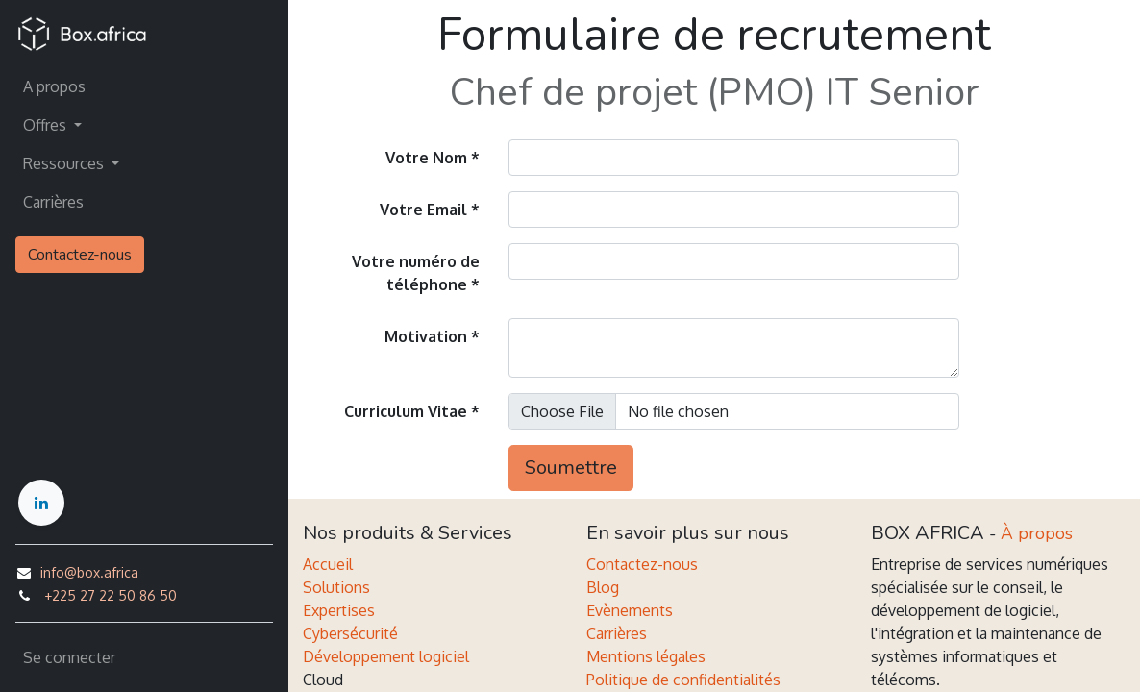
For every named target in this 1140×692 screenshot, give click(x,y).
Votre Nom (426, 157)
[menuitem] (144, 86)
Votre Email (423, 209)
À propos (1037, 533)
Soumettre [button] (571, 468)
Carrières (616, 633)
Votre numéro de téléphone (416, 273)
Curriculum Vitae (405, 411)
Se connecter (69, 657)
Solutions (336, 587)
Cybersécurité (350, 633)
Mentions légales (646, 656)
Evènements (629, 610)
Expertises (339, 610)
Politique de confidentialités (683, 679)
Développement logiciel (386, 656)
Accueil (328, 564)
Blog (602, 587)
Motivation (425, 336)
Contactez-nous (80, 254)
